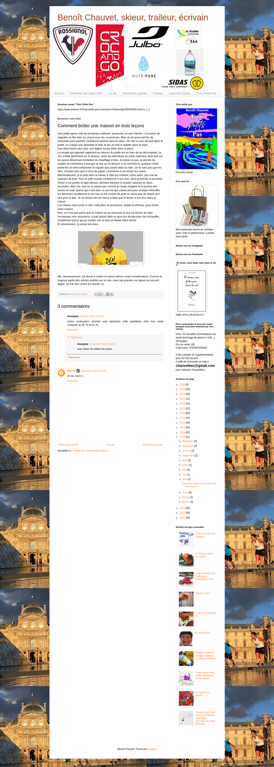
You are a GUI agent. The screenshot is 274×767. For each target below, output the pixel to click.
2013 (182, 512)
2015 (182, 437)
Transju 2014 (202, 593)
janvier (186, 502)
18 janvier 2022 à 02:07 (94, 370)
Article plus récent (68, 444)
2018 (182, 422)
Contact (158, 93)
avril (184, 479)
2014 (182, 508)
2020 (182, 413)
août (185, 460)
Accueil (59, 93)
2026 (182, 384)
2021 (182, 408)
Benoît (71, 370)
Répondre (72, 330)
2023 (182, 398)
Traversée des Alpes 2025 (86, 93)
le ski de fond (202, 632)
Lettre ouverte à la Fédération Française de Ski (205, 576)
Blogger (151, 749)
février (186, 497)
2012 (182, 517)
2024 (182, 393)
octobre (186, 450)
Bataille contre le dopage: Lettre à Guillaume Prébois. (205, 655)
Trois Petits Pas (206, 93)
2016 (182, 432)
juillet (185, 465)
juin (184, 469)
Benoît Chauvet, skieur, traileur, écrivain (133, 17)
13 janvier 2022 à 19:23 (102, 344)
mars (185, 492)
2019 (182, 417)
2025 (182, 389)
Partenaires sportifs (134, 93)
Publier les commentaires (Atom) (90, 450)
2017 (182, 427)
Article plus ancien (152, 444)
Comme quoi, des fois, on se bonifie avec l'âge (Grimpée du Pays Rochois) (205, 718)
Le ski (112, 93)
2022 (182, 403)
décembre (188, 441)
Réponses (76, 337)
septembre (188, 455)
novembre (188, 446)
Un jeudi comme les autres (204, 555)
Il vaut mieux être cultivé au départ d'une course (204, 675)
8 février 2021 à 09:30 (91, 316)
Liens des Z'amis (179, 93)
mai (184, 474)
